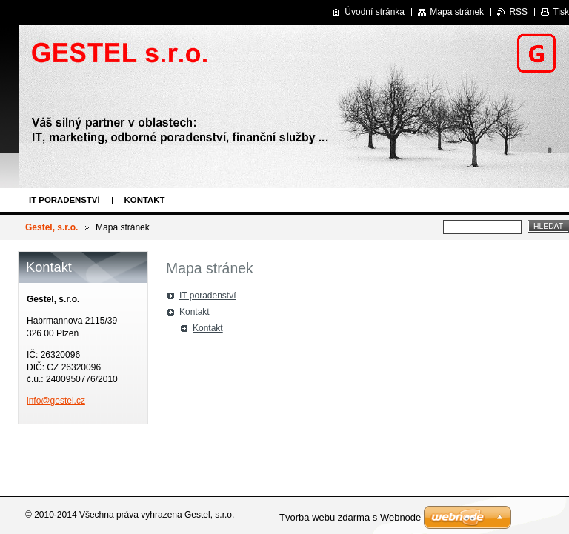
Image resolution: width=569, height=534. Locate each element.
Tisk (561, 12)
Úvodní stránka (375, 12)
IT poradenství (64, 200)
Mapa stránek (457, 12)
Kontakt (144, 200)
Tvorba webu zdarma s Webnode (350, 517)
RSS (518, 12)
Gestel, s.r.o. (51, 227)
